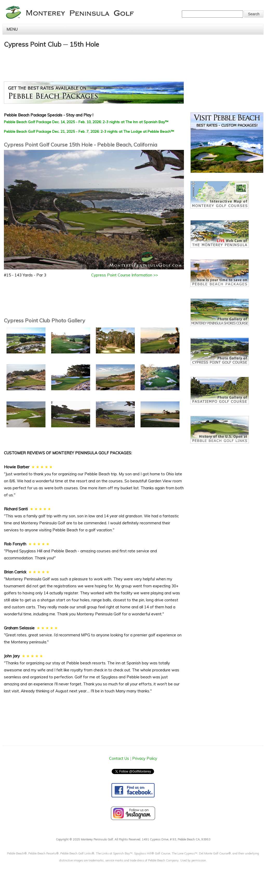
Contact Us (119, 758)
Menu (134, 29)
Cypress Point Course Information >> (124, 275)
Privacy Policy (144, 758)
